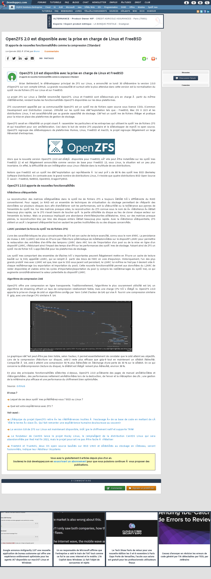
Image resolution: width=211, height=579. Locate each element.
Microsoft (70, 7)
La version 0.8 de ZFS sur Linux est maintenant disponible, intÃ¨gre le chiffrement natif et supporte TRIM (72, 429)
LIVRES (78, 11)
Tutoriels (55, 2)
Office (132, 7)
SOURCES (113, 11)
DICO (142, 11)
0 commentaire (52, 51)
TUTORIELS (47, 11)
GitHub (21, 386)
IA (55, 7)
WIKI (135, 11)
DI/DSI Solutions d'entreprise (29, 7)
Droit (137, 2)
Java (79, 7)
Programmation (111, 7)
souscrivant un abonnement (70, 461)
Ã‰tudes (126, 2)
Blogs (75, 2)
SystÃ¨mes (153, 7)
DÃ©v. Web (90, 7)
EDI (99, 7)
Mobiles (141, 7)
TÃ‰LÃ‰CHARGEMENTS (95, 11)
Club (147, 2)
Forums (41, 2)
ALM (61, 7)
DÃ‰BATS (125, 11)
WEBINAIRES (67, 11)
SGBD (123, 7)
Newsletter (99, 2)
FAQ (67, 2)
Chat (85, 2)
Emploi (113, 2)
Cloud (47, 7)
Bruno (37, 51)
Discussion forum (186, 78)
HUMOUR (151, 11)
